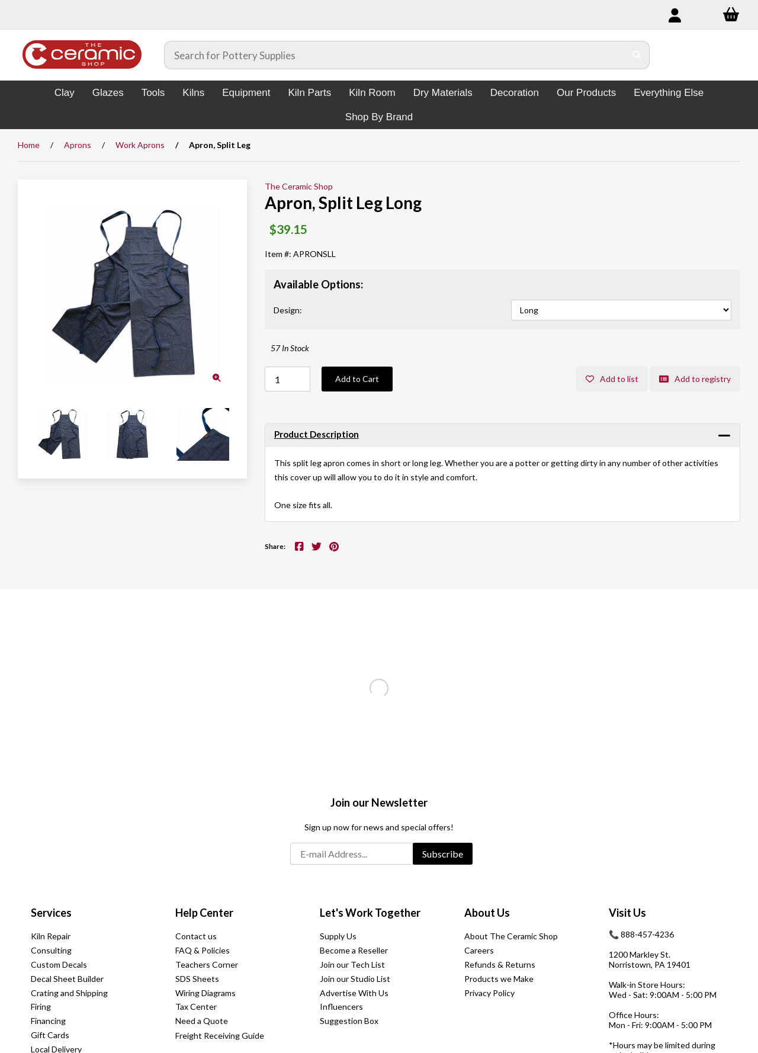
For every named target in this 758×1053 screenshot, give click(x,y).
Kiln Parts (309, 92)
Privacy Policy (489, 993)
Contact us (196, 936)
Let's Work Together (370, 912)
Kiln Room (372, 92)
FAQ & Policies (202, 950)
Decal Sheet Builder (67, 979)
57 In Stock (290, 348)
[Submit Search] (637, 55)
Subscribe (442, 853)
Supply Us (338, 936)
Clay (64, 92)
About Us (487, 912)
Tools (153, 92)
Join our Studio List (355, 979)
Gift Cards (50, 1035)
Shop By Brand (379, 117)
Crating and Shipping (69, 993)
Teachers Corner (206, 964)
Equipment (246, 92)
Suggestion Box (349, 1021)
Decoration (514, 92)
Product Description (316, 434)
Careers (479, 950)
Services (51, 912)
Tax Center (196, 1006)
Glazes (108, 92)
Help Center (204, 912)
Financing (48, 1021)
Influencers (341, 1006)
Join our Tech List (352, 964)
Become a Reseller (354, 950)
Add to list (612, 379)
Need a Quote (201, 1021)
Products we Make (499, 979)
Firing (41, 1006)
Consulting (51, 950)
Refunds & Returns (499, 964)
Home (29, 145)
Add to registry (695, 379)
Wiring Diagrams (205, 993)
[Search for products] (395, 55)
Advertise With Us (354, 993)
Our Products (586, 92)
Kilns (193, 92)
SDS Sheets (197, 979)
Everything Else (669, 92)
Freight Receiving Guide (219, 1035)
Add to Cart (357, 379)
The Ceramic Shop (299, 186)
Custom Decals (59, 964)
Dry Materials (443, 92)
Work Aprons (140, 145)
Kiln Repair (50, 936)
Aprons (77, 145)
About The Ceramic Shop (511, 936)
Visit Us (627, 912)
